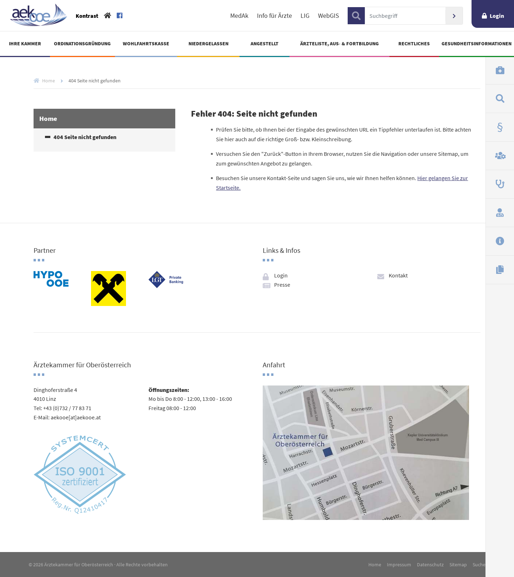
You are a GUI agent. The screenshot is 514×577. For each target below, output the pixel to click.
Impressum (399, 564)
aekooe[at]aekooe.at (76, 417)
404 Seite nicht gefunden (85, 137)
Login (497, 15)
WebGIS (328, 16)
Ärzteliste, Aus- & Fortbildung (339, 43)
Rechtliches (414, 43)
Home (48, 80)
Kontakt (398, 275)
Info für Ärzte (274, 16)
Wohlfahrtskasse (146, 43)
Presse (282, 284)
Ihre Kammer (25, 43)
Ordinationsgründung (82, 43)
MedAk (239, 16)
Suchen (454, 15)
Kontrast (87, 15)
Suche (479, 564)
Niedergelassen (208, 43)
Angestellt (264, 43)
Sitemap (458, 564)
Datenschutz (430, 564)
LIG (305, 16)
